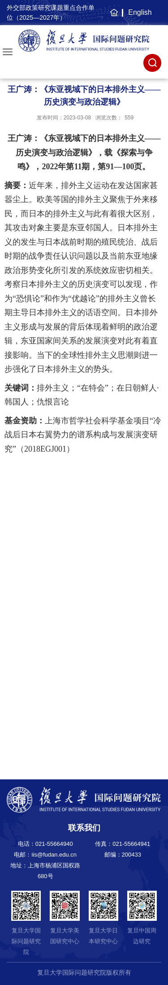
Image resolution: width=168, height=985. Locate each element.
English (139, 12)
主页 (113, 17)
